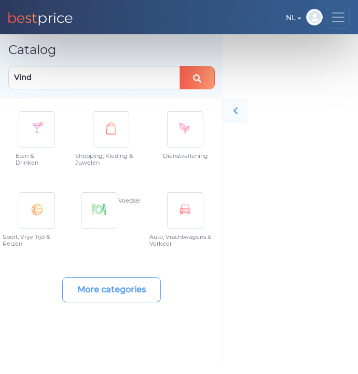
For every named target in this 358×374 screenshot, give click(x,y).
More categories (111, 290)
